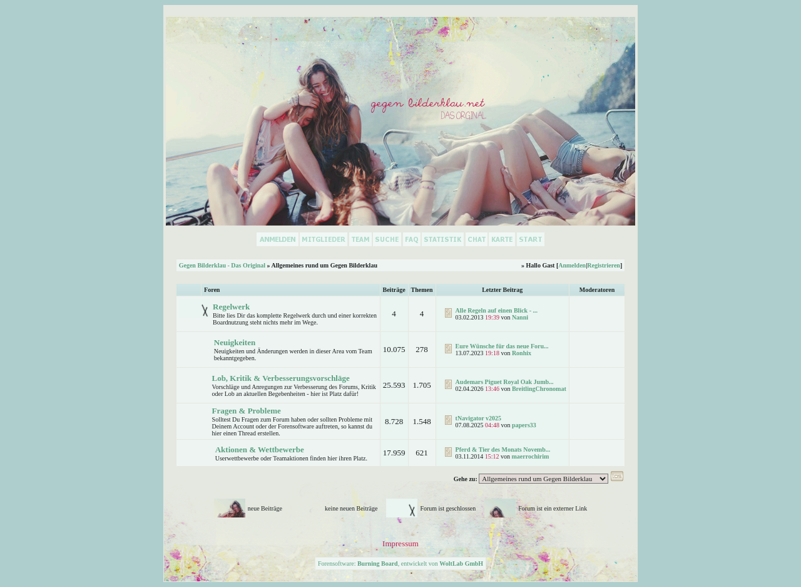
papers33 (524, 425)
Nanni (520, 317)
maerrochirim (530, 456)
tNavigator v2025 (478, 418)
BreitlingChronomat (539, 388)
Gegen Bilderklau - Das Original (222, 265)
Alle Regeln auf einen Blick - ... (497, 310)
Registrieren (603, 265)
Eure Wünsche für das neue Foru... (502, 346)
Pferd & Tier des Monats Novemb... (503, 449)
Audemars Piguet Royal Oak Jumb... (505, 381)
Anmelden (572, 265)
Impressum (400, 543)
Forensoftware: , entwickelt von (400, 563)
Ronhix (521, 353)
